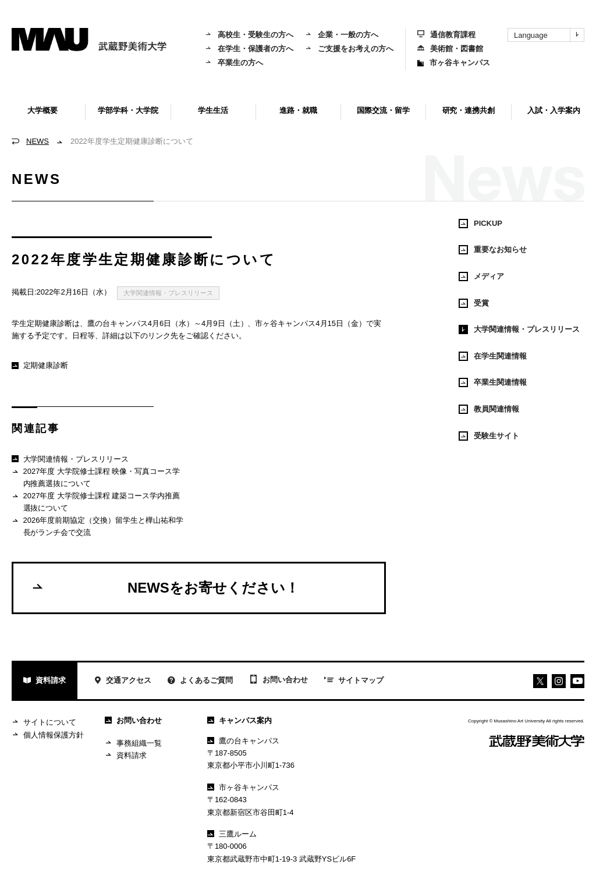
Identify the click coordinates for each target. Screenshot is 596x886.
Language (549, 35)
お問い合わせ (278, 680)
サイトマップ (354, 681)
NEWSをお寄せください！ (165, 587)
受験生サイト (489, 436)
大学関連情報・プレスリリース (168, 292)
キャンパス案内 (239, 720)
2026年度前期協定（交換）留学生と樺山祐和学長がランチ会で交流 (97, 526)
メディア (481, 276)
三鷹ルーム (232, 834)
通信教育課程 (446, 34)
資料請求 (44, 681)
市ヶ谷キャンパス (453, 62)
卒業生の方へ (234, 62)
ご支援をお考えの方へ (349, 48)
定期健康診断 (40, 365)
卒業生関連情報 (493, 382)
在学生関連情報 (493, 356)
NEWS (37, 141)
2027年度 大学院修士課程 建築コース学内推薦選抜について (96, 501)
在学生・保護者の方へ (249, 48)
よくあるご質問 (200, 681)
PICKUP (480, 223)
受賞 (474, 303)
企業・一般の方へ (341, 34)
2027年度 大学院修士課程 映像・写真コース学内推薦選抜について (96, 477)
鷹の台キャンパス (243, 741)
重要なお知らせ (493, 249)
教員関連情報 (489, 409)
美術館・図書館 (450, 48)
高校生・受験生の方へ (249, 34)
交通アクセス (122, 681)
